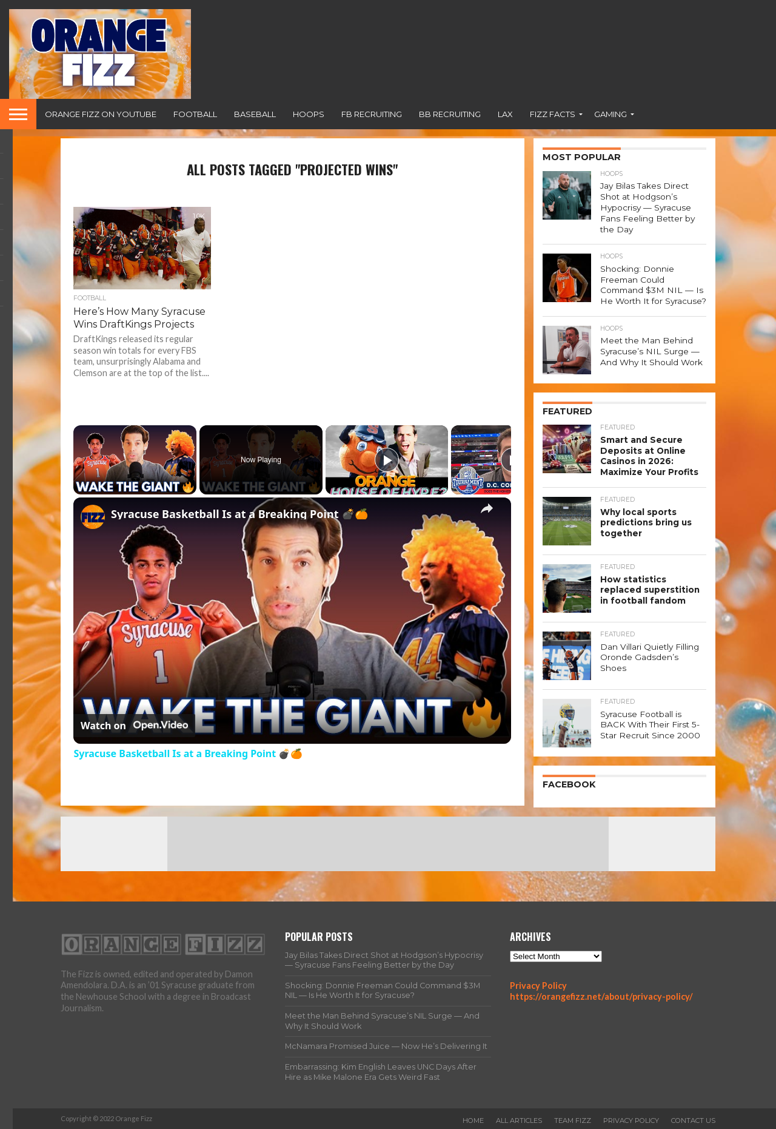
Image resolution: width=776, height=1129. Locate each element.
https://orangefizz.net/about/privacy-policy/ (601, 995)
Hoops (308, 114)
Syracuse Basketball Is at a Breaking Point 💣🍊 (239, 513)
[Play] (387, 460)
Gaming (610, 114)
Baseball (255, 114)
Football (195, 114)
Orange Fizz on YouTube (100, 114)
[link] (93, 517)
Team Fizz (572, 1119)
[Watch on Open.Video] (134, 725)
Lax (505, 114)
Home (473, 1119)
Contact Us (693, 1119)
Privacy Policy (538, 984)
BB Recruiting (450, 114)
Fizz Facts (552, 114)
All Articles (519, 1119)
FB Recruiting (371, 114)
